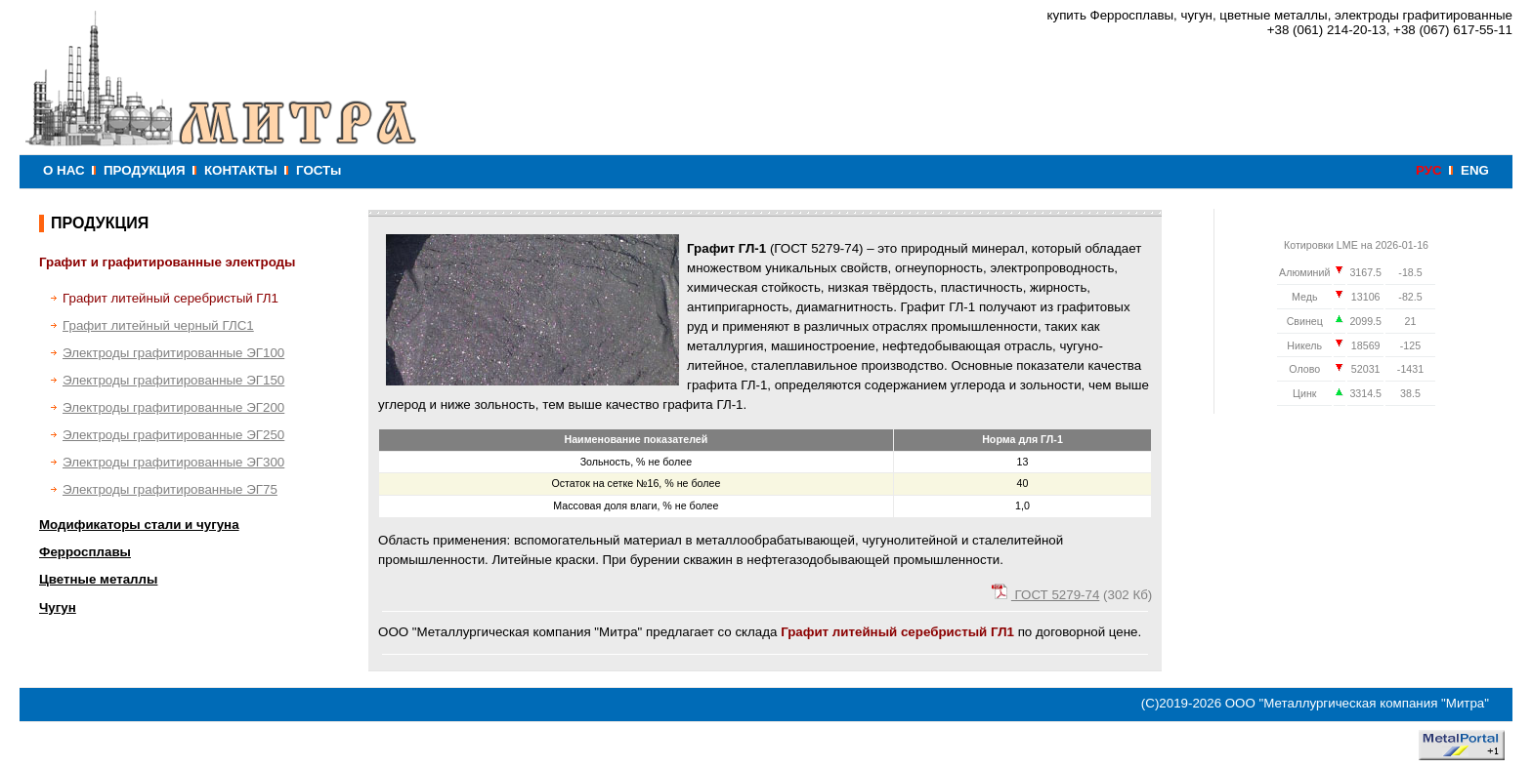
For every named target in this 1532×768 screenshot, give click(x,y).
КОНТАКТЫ (240, 170)
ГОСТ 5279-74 (1045, 594)
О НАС (64, 170)
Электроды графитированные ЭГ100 (173, 352)
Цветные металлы (98, 579)
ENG (1475, 170)
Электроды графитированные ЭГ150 (173, 380)
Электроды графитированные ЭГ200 (173, 407)
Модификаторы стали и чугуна (139, 524)
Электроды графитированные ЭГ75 (170, 489)
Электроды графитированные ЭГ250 (173, 434)
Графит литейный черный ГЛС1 (158, 325)
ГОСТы (318, 170)
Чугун (57, 607)
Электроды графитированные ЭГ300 (173, 462)
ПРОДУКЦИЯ (144, 170)
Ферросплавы (85, 552)
